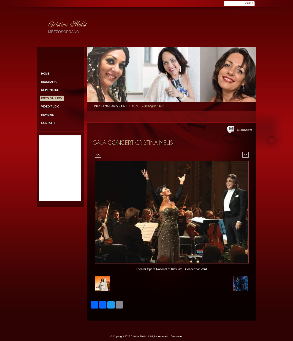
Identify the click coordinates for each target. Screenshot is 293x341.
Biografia (49, 81)
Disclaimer (176, 336)
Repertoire (50, 90)
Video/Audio (50, 106)
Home (96, 106)
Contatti (48, 123)
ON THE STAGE (131, 106)
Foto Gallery (110, 106)
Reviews (47, 114)
